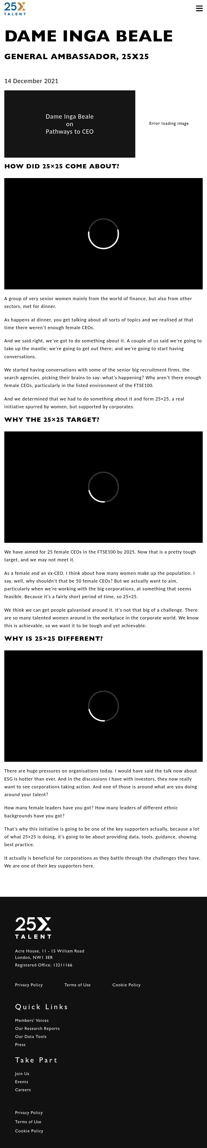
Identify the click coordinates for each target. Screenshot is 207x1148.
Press (20, 1045)
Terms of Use (77, 985)
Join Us (22, 1074)
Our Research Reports (37, 1029)
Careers (23, 1090)
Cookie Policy (126, 985)
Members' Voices (32, 1021)
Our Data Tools (31, 1037)
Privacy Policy (29, 985)
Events (21, 1082)
